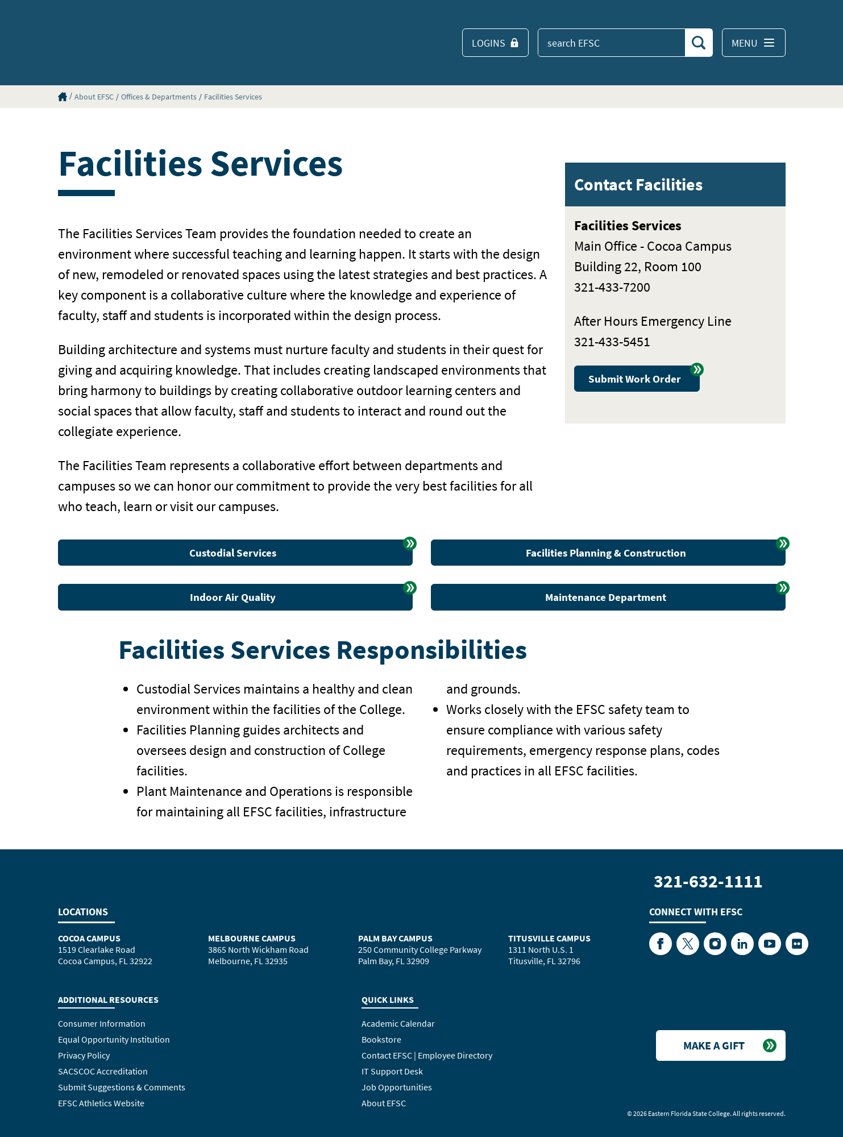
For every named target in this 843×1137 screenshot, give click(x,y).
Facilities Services (233, 97)
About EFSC (94, 97)
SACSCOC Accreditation (103, 1071)
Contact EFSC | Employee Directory (427, 1055)
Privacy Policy (84, 1055)
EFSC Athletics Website (101, 1103)
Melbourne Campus (252, 938)
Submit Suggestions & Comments (121, 1087)
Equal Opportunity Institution (114, 1039)
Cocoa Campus (89, 938)
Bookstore (381, 1039)
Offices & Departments (159, 97)
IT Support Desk (392, 1071)
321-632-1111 (708, 881)
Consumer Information (102, 1023)
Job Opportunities (397, 1087)
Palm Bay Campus (395, 938)
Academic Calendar (398, 1023)
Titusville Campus (549, 938)
